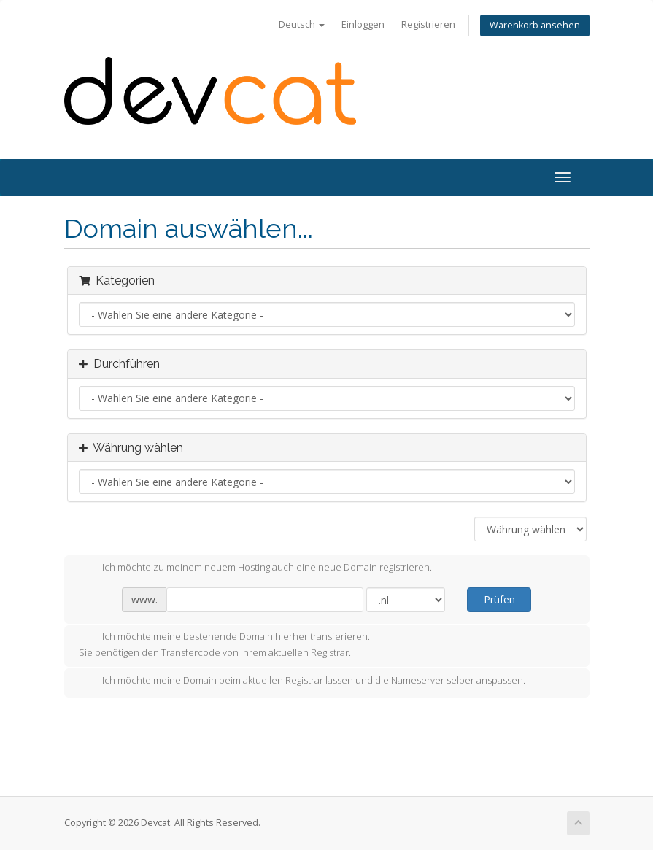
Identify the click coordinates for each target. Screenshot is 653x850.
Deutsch (302, 24)
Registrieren (428, 24)
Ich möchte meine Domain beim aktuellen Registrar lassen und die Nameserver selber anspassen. (302, 681)
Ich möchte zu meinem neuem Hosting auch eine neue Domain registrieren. (255, 568)
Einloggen (363, 24)
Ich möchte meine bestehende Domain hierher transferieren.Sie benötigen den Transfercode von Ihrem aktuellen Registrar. (224, 644)
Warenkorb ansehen (535, 25)
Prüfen (499, 599)
